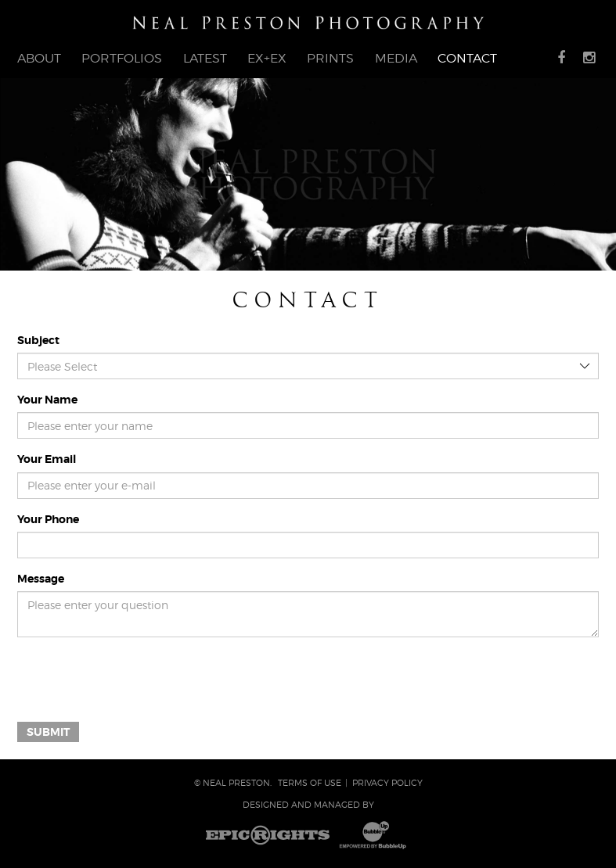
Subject (38, 340)
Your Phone (48, 519)
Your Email (46, 459)
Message (40, 579)
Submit (48, 732)
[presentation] (136, 679)
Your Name (47, 400)
